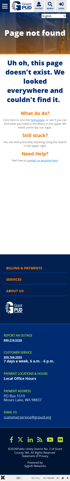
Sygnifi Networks (35, 466)
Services (13, 279)
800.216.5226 (13, 340)
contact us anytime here (42, 160)
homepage (37, 120)
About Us (15, 290)
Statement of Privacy (35, 456)
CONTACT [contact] (39, 5)
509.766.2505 (13, 357)
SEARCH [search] (50, 5)
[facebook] (11, 439)
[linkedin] (30, 439)
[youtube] (50, 439)
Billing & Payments (24, 268)
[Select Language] (53, 16)
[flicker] (60, 439)
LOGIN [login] (61, 5)
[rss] (39, 439)
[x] (20, 439)
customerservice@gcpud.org (27, 417)
